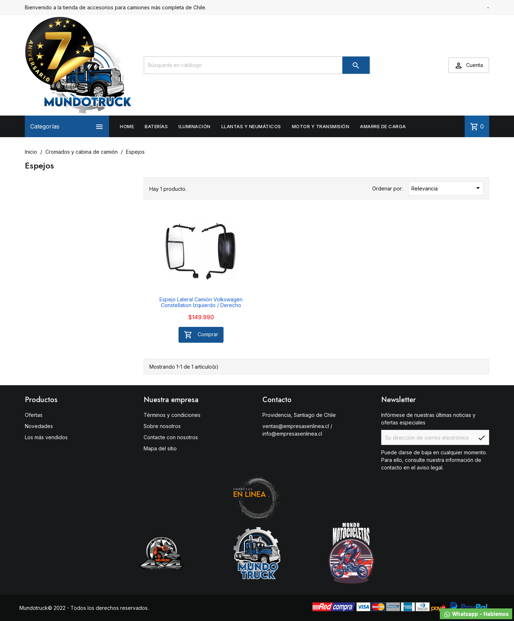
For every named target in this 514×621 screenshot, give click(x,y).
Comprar (201, 334)
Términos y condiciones (172, 415)
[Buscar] (257, 65)
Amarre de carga (383, 126)
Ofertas (33, 415)
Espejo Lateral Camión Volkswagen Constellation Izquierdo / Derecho (201, 302)
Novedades (39, 426)
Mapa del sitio (160, 448)
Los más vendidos (46, 437)
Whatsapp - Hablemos (476, 614)
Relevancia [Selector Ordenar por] (447, 188)
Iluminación (195, 126)
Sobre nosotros (162, 426)
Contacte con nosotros (171, 437)
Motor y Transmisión (321, 126)
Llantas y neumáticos (251, 126)
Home (127, 126)
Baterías (156, 126)
